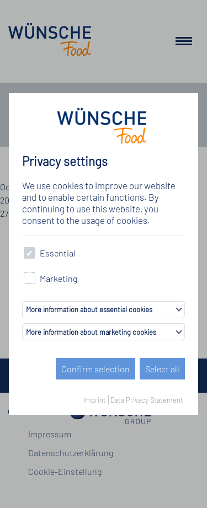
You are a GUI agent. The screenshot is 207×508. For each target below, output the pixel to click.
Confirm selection (95, 368)
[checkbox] (29, 253)
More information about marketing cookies (91, 332)
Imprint (94, 399)
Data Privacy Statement (146, 399)
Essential (50, 253)
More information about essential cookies (89, 309)
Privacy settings (65, 161)
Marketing (50, 278)
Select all (162, 368)
